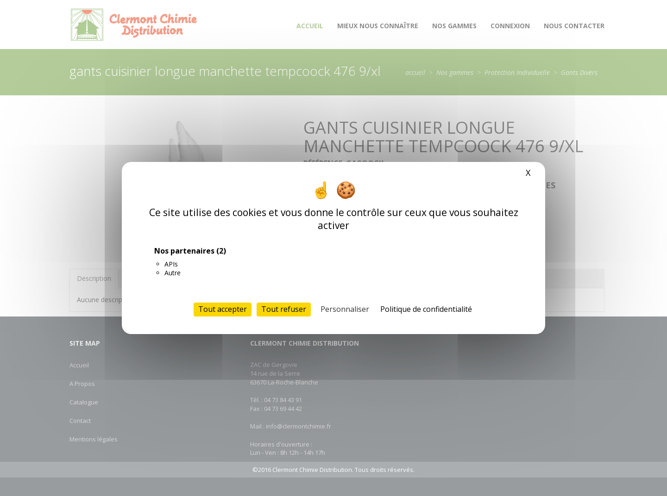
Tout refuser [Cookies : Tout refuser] (283, 309)
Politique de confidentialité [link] (426, 309)
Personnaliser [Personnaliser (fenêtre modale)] (345, 309)
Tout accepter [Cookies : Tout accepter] (222, 309)
